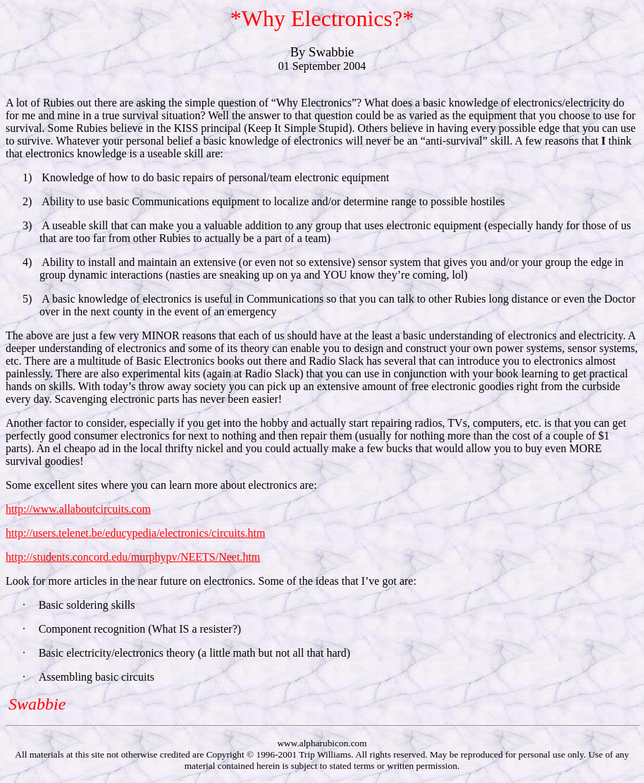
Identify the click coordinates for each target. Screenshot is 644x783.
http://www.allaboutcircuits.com (78, 509)
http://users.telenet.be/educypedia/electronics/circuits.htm (135, 533)
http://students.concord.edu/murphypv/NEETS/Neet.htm (133, 557)
